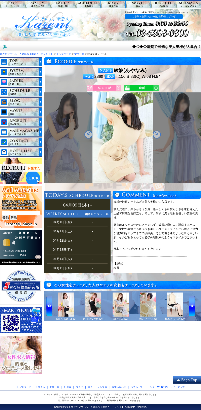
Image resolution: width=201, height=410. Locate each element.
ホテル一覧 (137, 387)
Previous (88, 135)
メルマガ (102, 387)
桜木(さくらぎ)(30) (175, 318)
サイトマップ (177, 387)
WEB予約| (162, 387)
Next (157, 135)
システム (40, 387)
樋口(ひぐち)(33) (148, 318)
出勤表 (67, 387)
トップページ (23, 387)
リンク (151, 387)
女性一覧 (54, 387)
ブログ (79, 387)
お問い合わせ (119, 387)
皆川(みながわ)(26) (93, 318)
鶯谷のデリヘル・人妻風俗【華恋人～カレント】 (97, 407)
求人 (90, 387)
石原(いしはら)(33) (66, 318)
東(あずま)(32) (120, 318)
